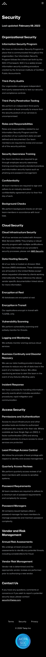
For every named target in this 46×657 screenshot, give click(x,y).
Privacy (34, 621)
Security (22, 621)
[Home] (4, 3)
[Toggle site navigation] (42, 3)
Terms (11, 621)
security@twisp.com (11, 600)
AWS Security (37, 251)
